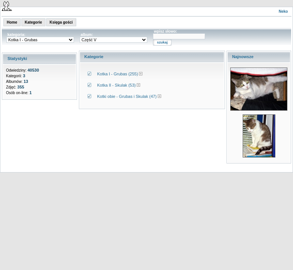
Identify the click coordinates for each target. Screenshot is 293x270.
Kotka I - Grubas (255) (117, 74)
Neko (283, 11)
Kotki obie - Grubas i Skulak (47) (127, 96)
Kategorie (33, 22)
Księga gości (61, 22)
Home (12, 22)
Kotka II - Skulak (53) (116, 85)
